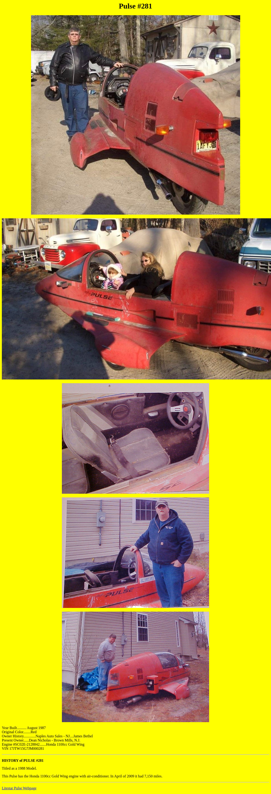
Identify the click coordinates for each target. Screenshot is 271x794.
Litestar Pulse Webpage (19, 788)
